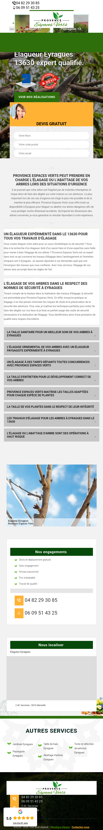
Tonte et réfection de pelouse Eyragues (81, 748)
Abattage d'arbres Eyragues (50, 757)
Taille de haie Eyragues (48, 746)
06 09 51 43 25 (25, 7)
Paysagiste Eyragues (16, 753)
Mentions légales (60, 827)
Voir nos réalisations (37, 97)
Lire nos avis (20, 823)
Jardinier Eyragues (20, 744)
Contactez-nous (80, 827)
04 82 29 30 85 (25, 3)
